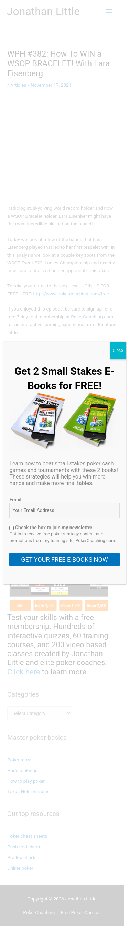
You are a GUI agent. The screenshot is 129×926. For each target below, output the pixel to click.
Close (117, 350)
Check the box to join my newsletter (50, 527)
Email (15, 499)
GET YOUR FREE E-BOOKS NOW (64, 559)
